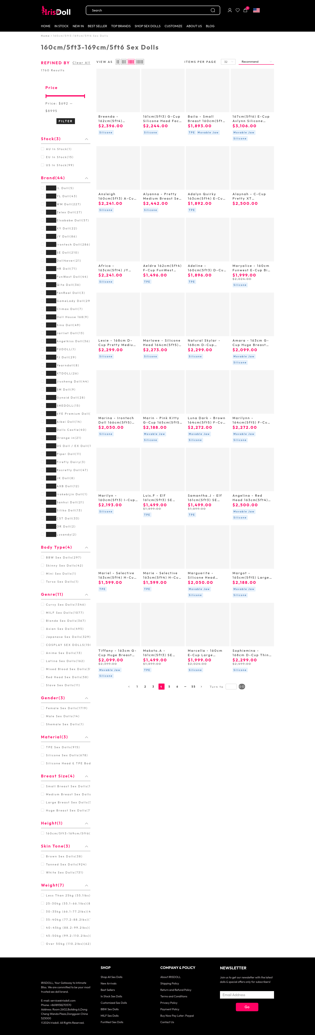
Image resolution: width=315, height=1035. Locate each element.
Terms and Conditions (173, 996)
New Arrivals (109, 983)
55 (194, 686)
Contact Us (167, 1022)
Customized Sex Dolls (114, 1003)
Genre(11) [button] (64, 594)
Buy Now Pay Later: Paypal (177, 1015)
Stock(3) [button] (64, 138)
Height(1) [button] (64, 823)
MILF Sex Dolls (110, 1015)
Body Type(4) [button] (64, 547)
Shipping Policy (169, 983)
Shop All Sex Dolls (111, 977)
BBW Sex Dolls (110, 1009)
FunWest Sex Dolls (112, 1022)
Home (45, 35)
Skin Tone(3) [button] (64, 846)
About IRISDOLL (170, 977)
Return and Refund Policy (175, 990)
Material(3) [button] (64, 736)
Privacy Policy (169, 1003)
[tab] (65, 139)
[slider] (65, 95)
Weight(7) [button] (64, 885)
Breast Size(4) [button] (64, 775)
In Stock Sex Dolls (111, 996)
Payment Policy (169, 1009)
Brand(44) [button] (64, 177)
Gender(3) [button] (64, 697)
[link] (45, 35)
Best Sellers (108, 990)
